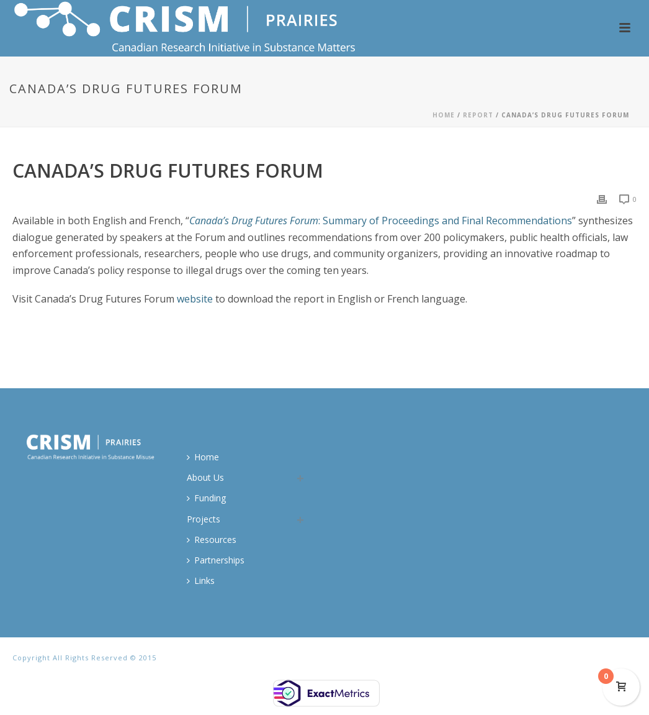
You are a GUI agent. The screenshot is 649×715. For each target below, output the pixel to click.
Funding (206, 498)
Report (478, 115)
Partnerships (215, 560)
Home (443, 115)
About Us (205, 477)
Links (201, 580)
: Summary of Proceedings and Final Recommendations (380, 220)
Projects (203, 519)
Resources (211, 539)
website (195, 299)
